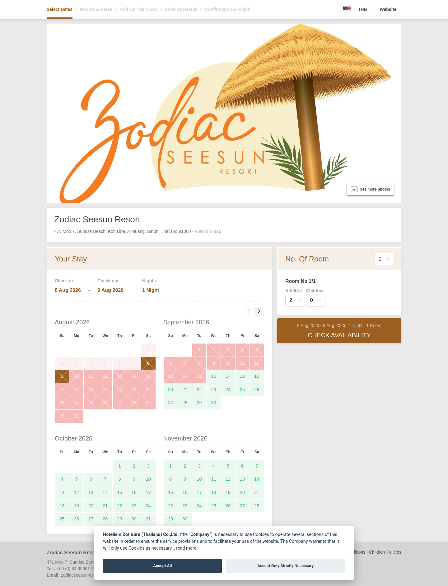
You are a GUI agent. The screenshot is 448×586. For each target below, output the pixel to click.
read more (186, 548)
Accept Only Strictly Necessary (285, 565)
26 (105, 402)
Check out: (108, 280)
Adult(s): (294, 290)
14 (134, 376)
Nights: (149, 280)
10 (76, 376)
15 (148, 376)
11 (90, 376)
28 (134, 402)
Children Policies (385, 552)
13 (119, 376)
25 (90, 402)
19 (105, 389)
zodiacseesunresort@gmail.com (92, 575)
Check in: (64, 280)
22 (148, 389)
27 (119, 402)
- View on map (206, 231)
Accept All (162, 565)
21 (134, 389)
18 (90, 389)
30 (62, 415)
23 (62, 402)
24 (76, 402)
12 (105, 376)
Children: (315, 290)
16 (62, 389)
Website (388, 9)
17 (76, 389)
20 (119, 389)
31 (76, 415)
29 (148, 402)
